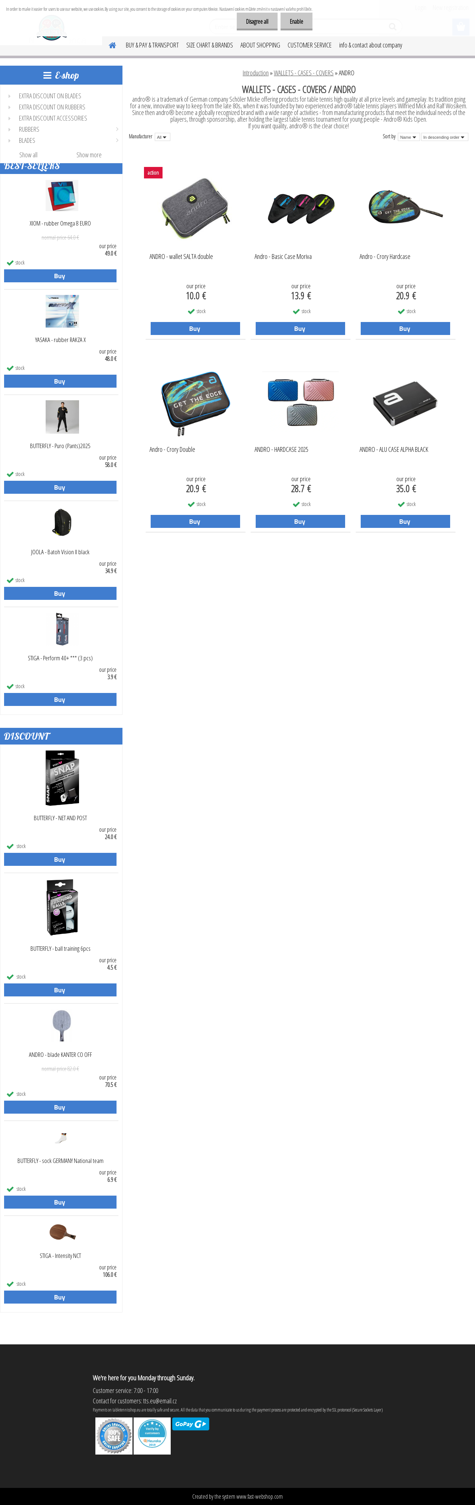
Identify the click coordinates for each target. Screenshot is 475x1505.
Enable (296, 21)
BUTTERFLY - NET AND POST (60, 818)
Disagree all (257, 21)
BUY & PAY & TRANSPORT (152, 44)
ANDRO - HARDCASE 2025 (281, 450)
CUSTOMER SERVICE (310, 44)
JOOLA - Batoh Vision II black (60, 552)
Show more (89, 154)
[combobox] (409, 137)
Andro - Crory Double (172, 450)
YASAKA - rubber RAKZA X (60, 340)
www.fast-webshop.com (259, 1496)
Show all (28, 154)
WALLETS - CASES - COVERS (304, 72)
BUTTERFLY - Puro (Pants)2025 (60, 446)
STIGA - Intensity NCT (60, 1255)
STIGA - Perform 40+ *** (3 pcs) (60, 658)
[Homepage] (108, 44)
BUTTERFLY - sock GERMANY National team (60, 1160)
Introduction (256, 72)
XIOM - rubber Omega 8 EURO (60, 223)
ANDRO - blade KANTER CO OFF (60, 1054)
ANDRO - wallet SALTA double (181, 257)
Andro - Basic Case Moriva (283, 257)
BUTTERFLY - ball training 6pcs (60, 948)
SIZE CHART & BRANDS (209, 44)
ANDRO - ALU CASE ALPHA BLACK (394, 450)
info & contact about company (370, 44)
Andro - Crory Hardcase (385, 257)
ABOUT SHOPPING (260, 44)
